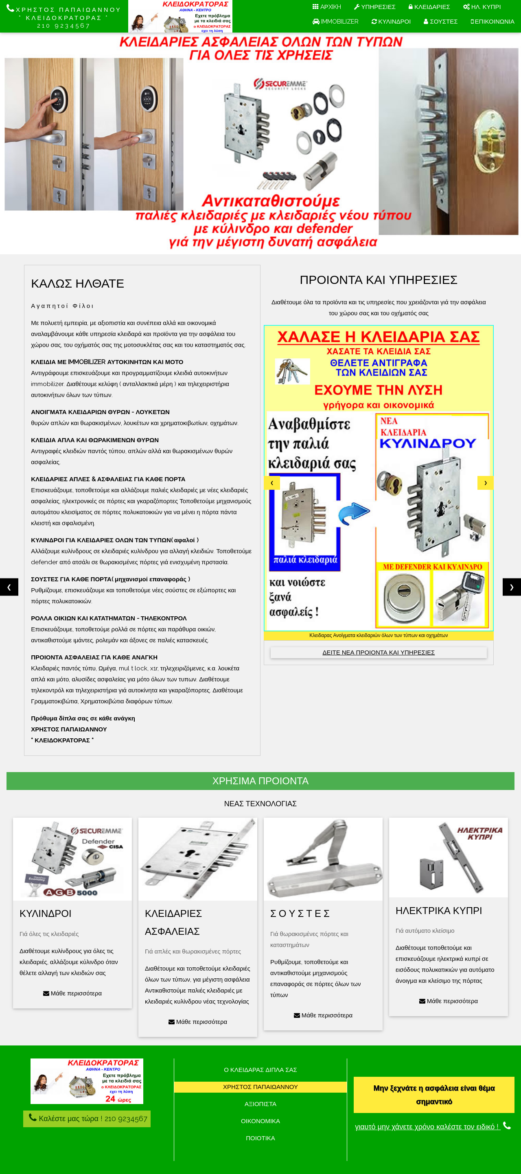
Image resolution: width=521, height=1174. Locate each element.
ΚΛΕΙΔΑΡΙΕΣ (429, 7)
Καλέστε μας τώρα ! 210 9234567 (86, 1118)
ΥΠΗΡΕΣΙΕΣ (375, 7)
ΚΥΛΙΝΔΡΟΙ (391, 21)
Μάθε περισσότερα (72, 993)
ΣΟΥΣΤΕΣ (441, 21)
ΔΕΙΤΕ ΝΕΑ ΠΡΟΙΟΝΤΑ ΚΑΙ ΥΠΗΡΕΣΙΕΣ (378, 652)
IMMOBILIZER (336, 21)
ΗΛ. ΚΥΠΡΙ (482, 7)
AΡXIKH (327, 7)
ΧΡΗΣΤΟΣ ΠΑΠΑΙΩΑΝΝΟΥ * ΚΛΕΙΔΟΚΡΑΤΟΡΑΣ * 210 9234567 (64, 16)
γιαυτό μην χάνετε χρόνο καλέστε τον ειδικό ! (434, 1126)
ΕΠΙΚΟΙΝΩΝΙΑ (492, 21)
